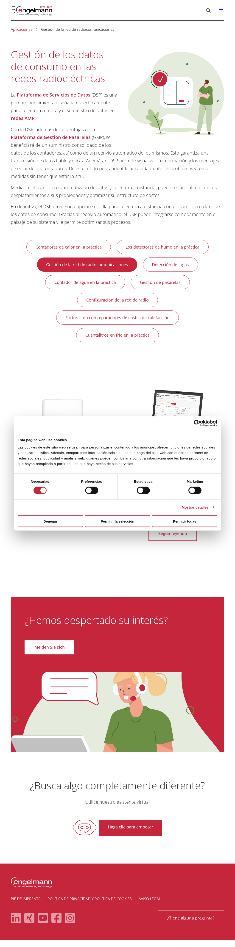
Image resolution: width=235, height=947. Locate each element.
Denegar (50, 521)
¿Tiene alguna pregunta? (190, 925)
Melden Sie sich (50, 654)
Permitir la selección (117, 521)
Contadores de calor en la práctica (67, 247)
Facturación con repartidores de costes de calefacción (117, 321)
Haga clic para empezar (130, 834)
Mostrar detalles (195, 507)
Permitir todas (184, 521)
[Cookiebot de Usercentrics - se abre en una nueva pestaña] (197, 423)
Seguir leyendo (172, 540)
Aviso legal (150, 906)
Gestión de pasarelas (161, 284)
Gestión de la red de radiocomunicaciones (86, 266)
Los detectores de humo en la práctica (164, 247)
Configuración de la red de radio (117, 303)
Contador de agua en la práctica (84, 284)
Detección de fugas (172, 266)
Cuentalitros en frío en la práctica (117, 340)
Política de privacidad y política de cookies (90, 906)
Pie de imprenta (26, 906)
